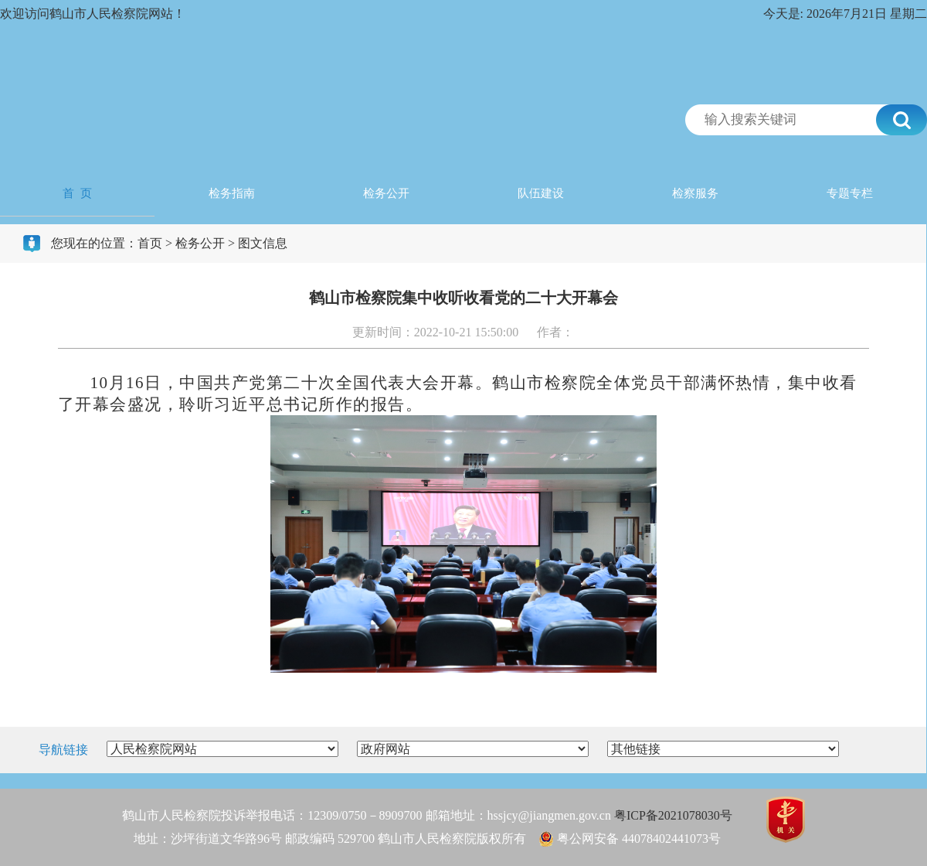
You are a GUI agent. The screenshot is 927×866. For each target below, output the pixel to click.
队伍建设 (541, 193)
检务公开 (386, 193)
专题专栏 (850, 193)
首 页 (77, 193)
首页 (150, 243)
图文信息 (262, 243)
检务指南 (232, 193)
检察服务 (695, 193)
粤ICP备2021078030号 (673, 815)
